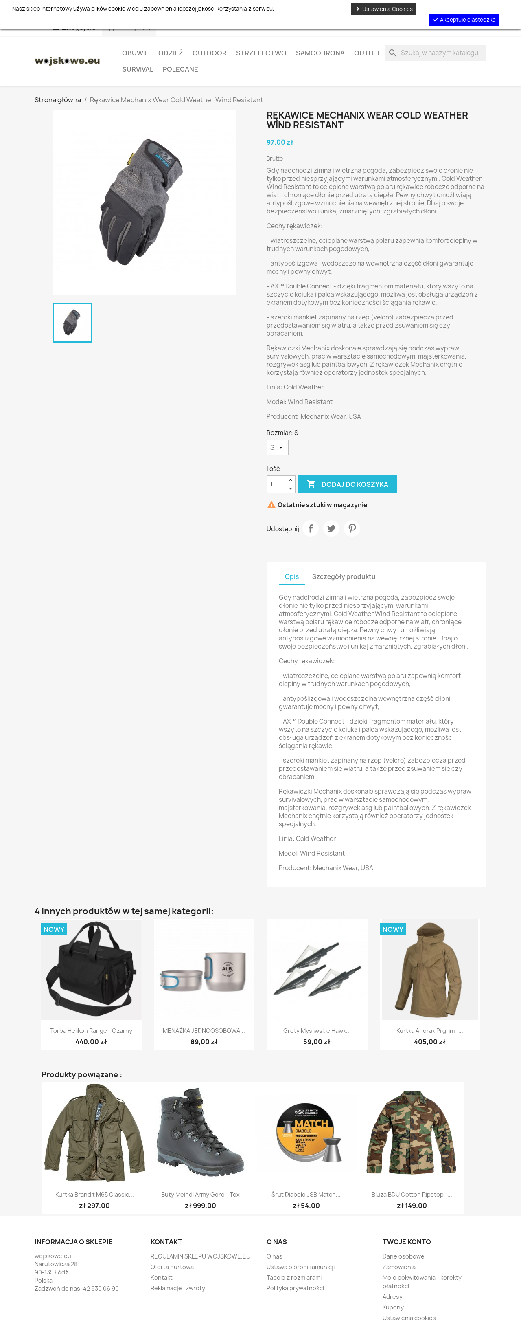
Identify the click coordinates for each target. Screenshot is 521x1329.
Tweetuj (331, 528)
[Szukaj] (435, 53)
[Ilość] (276, 484)
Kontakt (162, 1277)
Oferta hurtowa (172, 1267)
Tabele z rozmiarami (294, 1277)
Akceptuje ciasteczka (464, 19)
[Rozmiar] (278, 447)
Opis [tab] (292, 576)
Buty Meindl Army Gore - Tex (200, 1194)
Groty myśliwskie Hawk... (317, 1030)
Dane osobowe (404, 1256)
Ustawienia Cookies (384, 9)
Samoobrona (320, 52)
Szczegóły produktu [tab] (344, 576)
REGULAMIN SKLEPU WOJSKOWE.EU (200, 1256)
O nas (274, 1256)
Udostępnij (310, 528)
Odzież (170, 52)
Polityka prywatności (295, 1288)
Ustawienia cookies (409, 1318)
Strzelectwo (261, 52)
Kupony (393, 1307)
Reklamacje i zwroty (178, 1288)
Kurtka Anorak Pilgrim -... (429, 1030)
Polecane (180, 69)
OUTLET (367, 52)
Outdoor (210, 52)
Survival (137, 69)
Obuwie (135, 52)
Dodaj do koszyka (347, 484)
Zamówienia (399, 1267)
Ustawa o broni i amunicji (301, 1267)
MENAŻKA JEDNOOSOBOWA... (204, 1030)
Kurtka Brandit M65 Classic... (94, 1194)
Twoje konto (407, 1241)
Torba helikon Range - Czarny (91, 1030)
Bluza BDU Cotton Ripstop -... (412, 1194)
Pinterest (352, 528)
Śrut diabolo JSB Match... (306, 1194)
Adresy (393, 1296)
